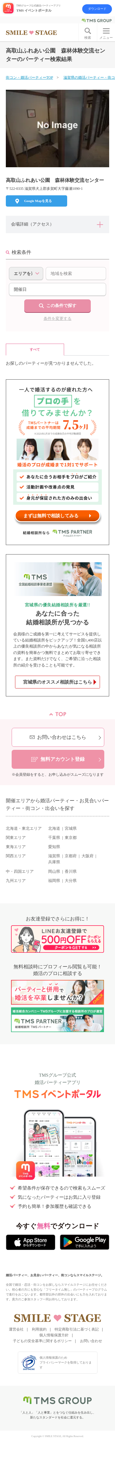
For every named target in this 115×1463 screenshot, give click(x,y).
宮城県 (71, 828)
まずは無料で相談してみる (51, 515)
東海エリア (16, 847)
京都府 (71, 856)
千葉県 (54, 838)
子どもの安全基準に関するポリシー (42, 1341)
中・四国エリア (20, 871)
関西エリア (16, 856)
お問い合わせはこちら (61, 737)
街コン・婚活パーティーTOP (29, 77)
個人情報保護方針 (54, 1335)
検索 (87, 37)
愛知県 (54, 847)
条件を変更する (57, 318)
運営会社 (16, 1329)
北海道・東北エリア (24, 828)
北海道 (54, 828)
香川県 (71, 871)
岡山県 (54, 871)
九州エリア (16, 881)
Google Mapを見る (38, 201)
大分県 (71, 881)
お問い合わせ (91, 1341)
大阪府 (88, 856)
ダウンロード (97, 8)
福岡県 (54, 881)
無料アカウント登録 (62, 759)
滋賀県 (54, 856)
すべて (35, 349)
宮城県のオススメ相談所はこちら (57, 682)
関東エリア (16, 838)
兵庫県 (54, 862)
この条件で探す (61, 305)
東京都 (71, 838)
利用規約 (39, 1329)
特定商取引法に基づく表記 (77, 1329)
